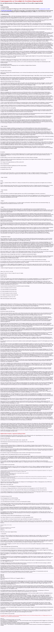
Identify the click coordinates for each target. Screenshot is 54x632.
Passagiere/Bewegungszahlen (6, 10)
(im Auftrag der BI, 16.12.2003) (44, 8)
